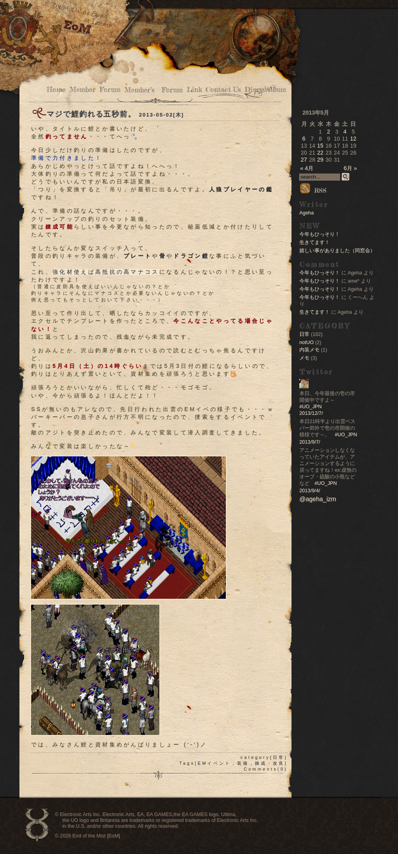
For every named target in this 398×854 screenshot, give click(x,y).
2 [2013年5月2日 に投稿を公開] (328, 131)
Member (83, 90)
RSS (312, 190)
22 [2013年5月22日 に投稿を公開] (320, 152)
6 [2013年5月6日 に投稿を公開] (303, 138)
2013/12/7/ (311, 413)
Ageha (306, 213)
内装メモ (309, 349)
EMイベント (214, 763)
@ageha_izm (317, 499)
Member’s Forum (153, 90)
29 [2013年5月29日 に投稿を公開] (320, 159)
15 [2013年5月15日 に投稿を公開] (320, 145)
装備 (243, 763)
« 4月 (306, 168)
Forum (110, 90)
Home (56, 90)
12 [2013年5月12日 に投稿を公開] (353, 138)
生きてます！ (314, 242)
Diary (253, 90)
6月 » (350, 168)
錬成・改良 (270, 763)
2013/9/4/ (309, 490)
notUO (306, 342)
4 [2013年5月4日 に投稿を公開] (344, 131)
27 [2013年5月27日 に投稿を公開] (304, 159)
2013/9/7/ (309, 442)
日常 (279, 757)
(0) (283, 769)
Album (276, 90)
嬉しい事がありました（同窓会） (337, 250)
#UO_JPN (310, 406)
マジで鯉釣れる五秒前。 (91, 114)
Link (194, 90)
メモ (304, 358)
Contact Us (223, 90)
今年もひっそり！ (319, 234)
